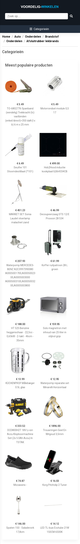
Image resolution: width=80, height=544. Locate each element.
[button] (39, 29)
